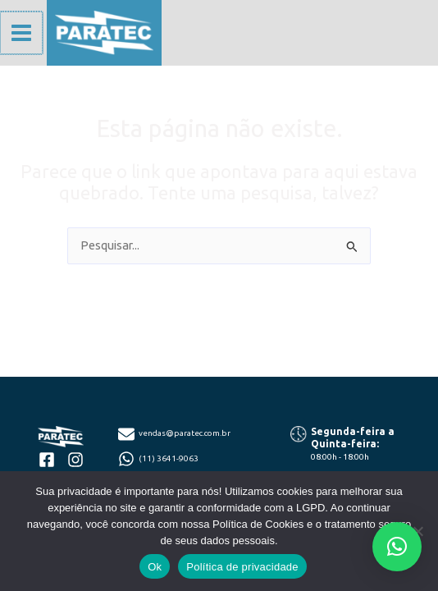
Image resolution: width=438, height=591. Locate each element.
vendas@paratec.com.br (184, 433)
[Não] (417, 531)
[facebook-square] (47, 459)
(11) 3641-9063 (168, 458)
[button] (397, 546)
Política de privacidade (242, 567)
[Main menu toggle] (20, 32)
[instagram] (75, 459)
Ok (155, 567)
